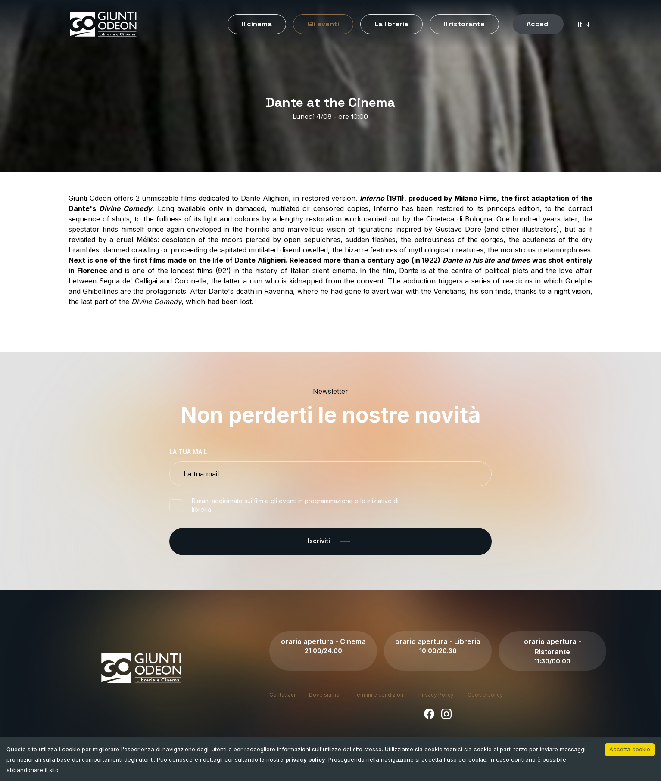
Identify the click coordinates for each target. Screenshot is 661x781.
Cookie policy (485, 694)
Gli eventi (323, 23)
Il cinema (257, 23)
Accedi (538, 23)
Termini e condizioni (379, 694)
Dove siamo (324, 694)
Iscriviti (330, 541)
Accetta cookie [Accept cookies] (629, 749)
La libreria (391, 23)
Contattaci (282, 694)
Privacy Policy (436, 694)
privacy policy (305, 759)
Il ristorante (464, 23)
